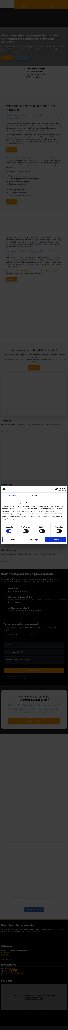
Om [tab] (56, 495)
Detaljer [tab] (34, 495)
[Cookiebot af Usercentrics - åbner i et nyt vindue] (56, 489)
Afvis (13, 539)
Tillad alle (55, 539)
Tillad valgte (33, 539)
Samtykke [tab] (12, 495)
